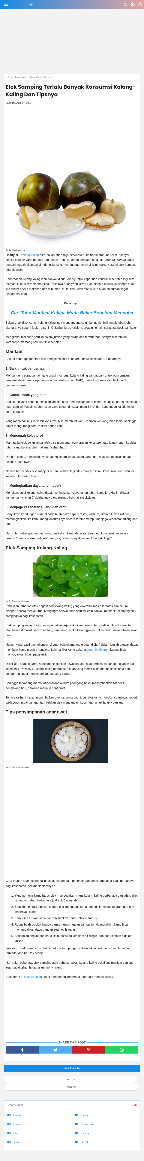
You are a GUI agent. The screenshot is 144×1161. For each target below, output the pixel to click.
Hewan (16, 1143)
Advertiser (18, 1116)
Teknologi (85, 1134)
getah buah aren (98, 650)
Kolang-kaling (30, 256)
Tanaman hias (87, 1125)
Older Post (71, 1088)
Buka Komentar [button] (72, 1069)
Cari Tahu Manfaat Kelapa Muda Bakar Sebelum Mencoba (72, 313)
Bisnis (15, 1134)
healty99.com (33, 978)
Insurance (85, 1116)
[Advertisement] (72, 42)
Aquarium (17, 1125)
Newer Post (70, 1080)
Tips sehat (85, 1143)
